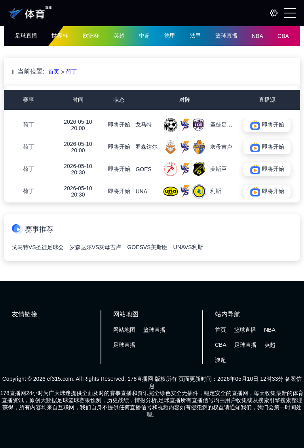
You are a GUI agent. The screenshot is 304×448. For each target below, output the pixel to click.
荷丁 (71, 71)
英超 (119, 35)
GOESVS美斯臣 (147, 247)
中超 (144, 35)
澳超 (220, 360)
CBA (283, 36)
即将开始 (119, 124)
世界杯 (59, 35)
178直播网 (140, 379)
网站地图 (124, 330)
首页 (53, 71)
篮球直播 (226, 35)
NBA (257, 36)
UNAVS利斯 (188, 247)
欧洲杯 (91, 35)
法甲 (195, 35)
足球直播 (26, 35)
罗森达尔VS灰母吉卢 (96, 247)
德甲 (169, 35)
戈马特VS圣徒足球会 (38, 247)
